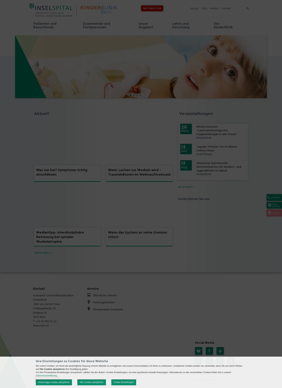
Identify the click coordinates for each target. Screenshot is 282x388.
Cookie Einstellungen (124, 382)
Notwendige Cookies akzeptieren (54, 382)
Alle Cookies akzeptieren (91, 382)
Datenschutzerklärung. (46, 375)
